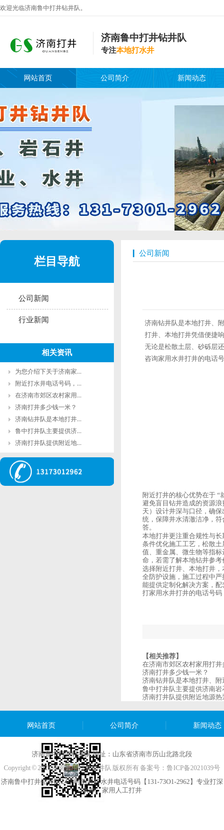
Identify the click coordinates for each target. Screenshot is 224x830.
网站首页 (38, 78)
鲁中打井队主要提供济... (48, 430)
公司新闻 (34, 298)
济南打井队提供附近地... (48, 442)
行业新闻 (34, 320)
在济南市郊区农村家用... (48, 395)
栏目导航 (57, 261)
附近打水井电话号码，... (48, 383)
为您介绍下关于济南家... (48, 371)
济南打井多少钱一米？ (46, 407)
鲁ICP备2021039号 (193, 768)
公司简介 (115, 78)
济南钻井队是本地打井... (48, 419)
